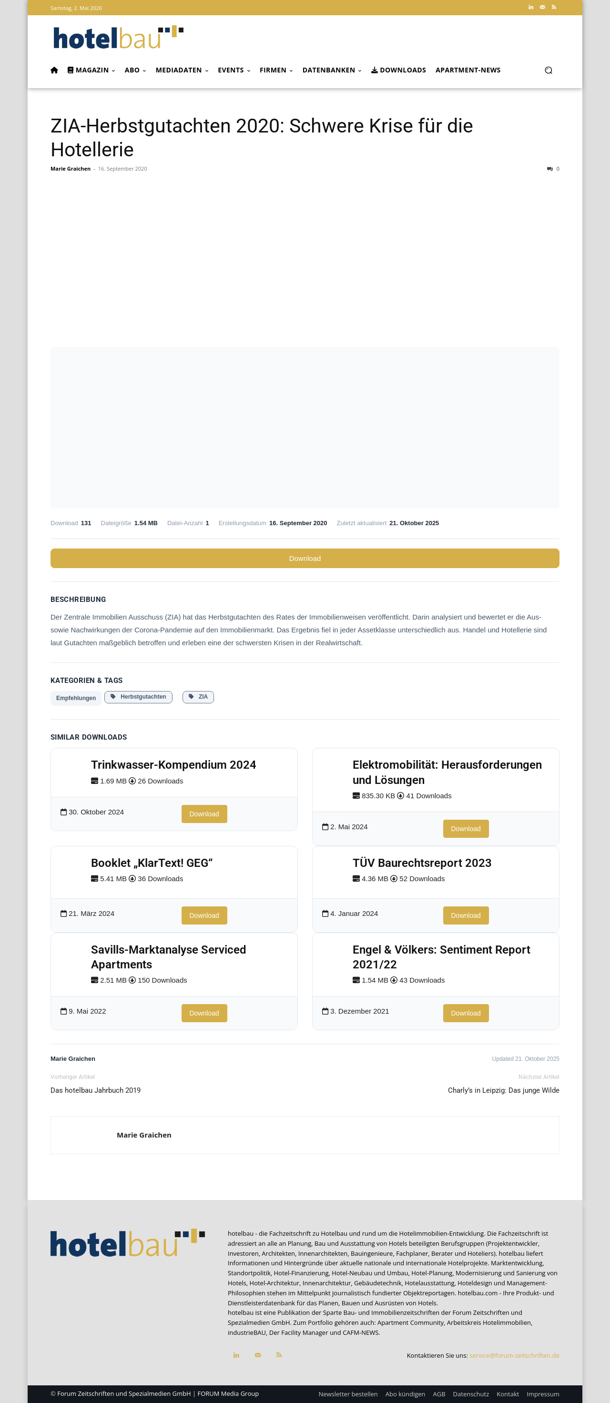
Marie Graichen (71, 168)
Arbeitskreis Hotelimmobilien (489, 1322)
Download (305, 558)
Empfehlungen (76, 698)
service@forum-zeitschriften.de (514, 1355)
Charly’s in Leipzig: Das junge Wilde (503, 1090)
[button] (548, 70)
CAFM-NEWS (360, 1332)
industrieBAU (247, 1332)
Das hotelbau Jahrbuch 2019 (96, 1090)
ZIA (198, 696)
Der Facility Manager (298, 1332)
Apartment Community (410, 1322)
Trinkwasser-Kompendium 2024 (173, 765)
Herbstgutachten (138, 696)
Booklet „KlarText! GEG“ (152, 863)
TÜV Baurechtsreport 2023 (422, 863)
